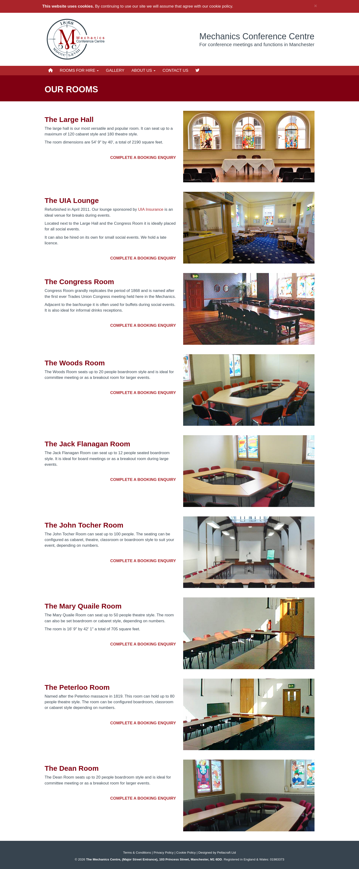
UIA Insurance (151, 209)
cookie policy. (221, 6)
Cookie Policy (186, 852)
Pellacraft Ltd (226, 852)
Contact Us (175, 70)
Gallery (115, 70)
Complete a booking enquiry (143, 157)
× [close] (315, 5)
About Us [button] (143, 70)
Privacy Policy (164, 852)
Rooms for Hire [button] (79, 70)
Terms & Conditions (137, 852)
